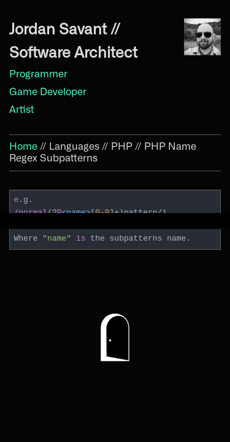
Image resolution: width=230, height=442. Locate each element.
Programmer (38, 74)
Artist (21, 110)
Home (23, 147)
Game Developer (47, 92)
